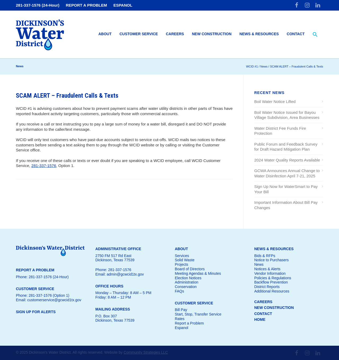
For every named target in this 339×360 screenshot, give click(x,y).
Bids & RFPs (264, 256)
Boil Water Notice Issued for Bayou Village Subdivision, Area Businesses (286, 115)
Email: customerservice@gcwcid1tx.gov (48, 300)
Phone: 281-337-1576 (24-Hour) (42, 277)
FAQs (179, 291)
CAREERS (263, 302)
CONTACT (263, 314)
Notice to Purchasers (271, 260)
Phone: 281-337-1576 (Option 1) (42, 295)
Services (182, 256)
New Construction (211, 34)
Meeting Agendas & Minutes (198, 273)
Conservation (186, 287)
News (259, 264)
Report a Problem (189, 323)
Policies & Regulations (272, 278)
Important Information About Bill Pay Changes (286, 205)
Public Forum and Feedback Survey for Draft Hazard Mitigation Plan (285, 147)
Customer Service (138, 34)
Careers (175, 34)
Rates (180, 319)
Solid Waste (184, 260)
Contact (296, 34)
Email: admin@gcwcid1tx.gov (119, 274)
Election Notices (188, 278)
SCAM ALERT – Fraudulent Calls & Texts (67, 95)
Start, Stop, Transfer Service (198, 314)
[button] (315, 35)
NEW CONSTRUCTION (274, 307)
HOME (259, 319)
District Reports (267, 287)
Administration (186, 282)
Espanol (181, 328)
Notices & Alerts (267, 269)
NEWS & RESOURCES (274, 249)
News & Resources (259, 34)
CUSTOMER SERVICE (194, 303)
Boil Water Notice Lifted (275, 101)
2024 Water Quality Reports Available (287, 160)
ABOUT (181, 249)
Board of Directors (190, 269)
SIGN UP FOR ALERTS (36, 312)
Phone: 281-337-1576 (113, 270)
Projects (181, 264)
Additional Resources (271, 291)
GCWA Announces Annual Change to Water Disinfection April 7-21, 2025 (287, 173)
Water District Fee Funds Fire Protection (280, 131)
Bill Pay (181, 310)
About (104, 34)
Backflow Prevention (271, 282)
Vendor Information (270, 273)
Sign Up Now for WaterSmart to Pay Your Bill (286, 189)
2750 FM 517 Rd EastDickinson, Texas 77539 (115, 258)
